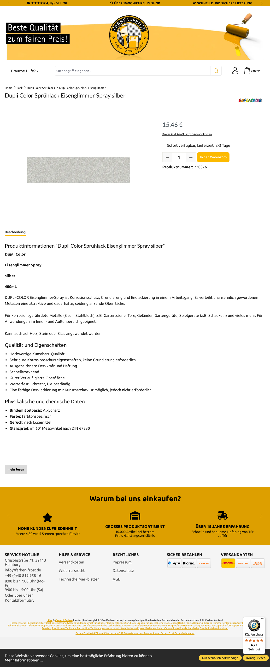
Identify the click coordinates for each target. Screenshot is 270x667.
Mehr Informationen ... (24, 660)
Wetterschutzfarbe (134, 625)
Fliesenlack (105, 623)
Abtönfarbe (100, 625)
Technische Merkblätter (79, 579)
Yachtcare (95, 628)
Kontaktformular (19, 600)
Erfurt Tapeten (232, 625)
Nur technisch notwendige (220, 658)
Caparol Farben (64, 620)
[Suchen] (216, 71)
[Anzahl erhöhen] (191, 157)
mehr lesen (16, 469)
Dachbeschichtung (56, 623)
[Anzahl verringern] (167, 157)
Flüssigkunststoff (36, 623)
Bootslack (210, 625)
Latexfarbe (88, 625)
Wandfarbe (75, 625)
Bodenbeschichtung (156, 625)
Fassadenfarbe (18, 623)
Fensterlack (118, 623)
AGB (116, 579)
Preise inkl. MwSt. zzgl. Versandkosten (187, 134)
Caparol (220, 625)
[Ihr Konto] (235, 71)
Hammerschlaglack (223, 623)
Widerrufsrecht (72, 570)
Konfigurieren (255, 658)
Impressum (122, 562)
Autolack (59, 625)
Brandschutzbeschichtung (214, 628)
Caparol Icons (171, 628)
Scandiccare (58, 628)
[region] (79, 170)
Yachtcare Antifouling (77, 628)
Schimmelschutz (17, 625)
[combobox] (133, 71)
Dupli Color (47, 625)
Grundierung (143, 623)
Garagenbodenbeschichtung (83, 623)
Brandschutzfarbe (189, 628)
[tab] (15, 232)
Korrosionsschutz (111, 628)
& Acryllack (240, 623)
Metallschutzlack (160, 623)
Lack (110, 625)
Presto (189, 623)
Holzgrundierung (202, 623)
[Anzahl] (179, 157)
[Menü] (262, 620)
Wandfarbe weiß (130, 628)
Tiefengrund (33, 625)
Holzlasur (118, 625)
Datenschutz (123, 570)
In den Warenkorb (213, 157)
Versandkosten (71, 562)
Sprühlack (130, 623)
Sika (50, 620)
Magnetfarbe (177, 623)
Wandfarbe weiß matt (152, 628)
